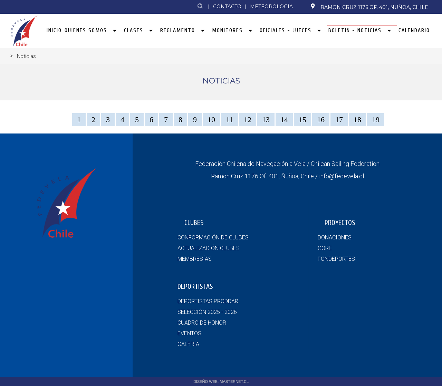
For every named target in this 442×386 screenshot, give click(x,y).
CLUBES (194, 223)
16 (321, 119)
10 (211, 119)
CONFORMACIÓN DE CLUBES (213, 237)
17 (339, 119)
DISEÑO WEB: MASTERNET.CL (221, 381)
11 (229, 119)
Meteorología (271, 6)
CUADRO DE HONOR (201, 322)
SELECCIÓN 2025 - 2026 (207, 312)
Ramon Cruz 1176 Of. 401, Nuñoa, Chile (369, 6)
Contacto (227, 6)
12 (247, 119)
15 (302, 119)
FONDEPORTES (336, 259)
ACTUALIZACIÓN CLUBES (208, 248)
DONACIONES (335, 237)
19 (375, 119)
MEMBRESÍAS (194, 259)
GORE (325, 248)
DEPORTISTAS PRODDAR (207, 301)
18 (357, 119)
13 (266, 119)
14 (284, 119)
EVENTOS (189, 333)
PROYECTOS (340, 223)
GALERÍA (188, 344)
